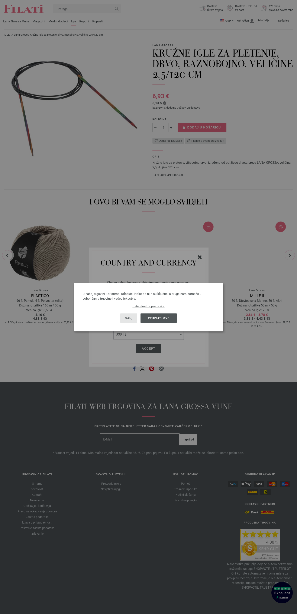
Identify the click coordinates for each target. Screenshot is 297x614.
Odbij (129, 318)
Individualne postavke (148, 306)
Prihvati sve (159, 318)
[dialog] (148, 307)
